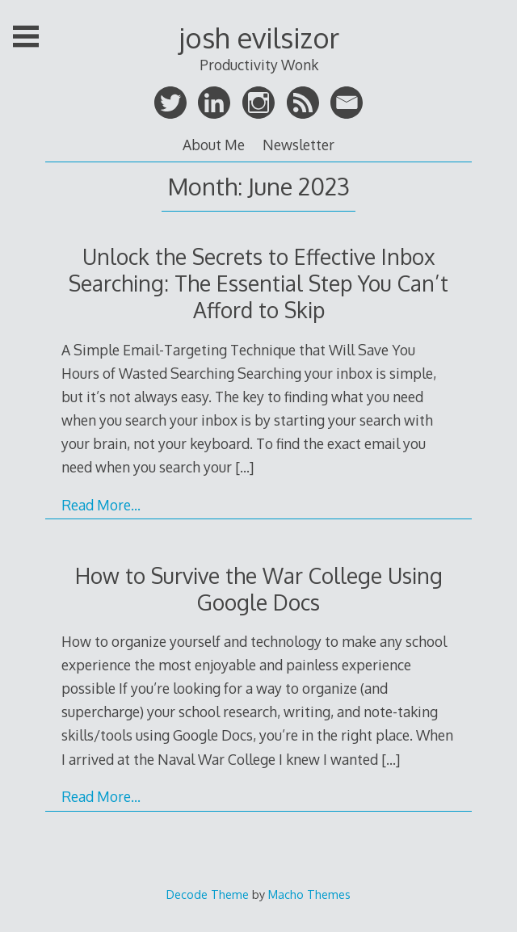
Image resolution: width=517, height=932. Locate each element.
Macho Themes (309, 894)
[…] (244, 467)
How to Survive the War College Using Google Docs (259, 588)
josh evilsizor (259, 37)
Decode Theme (207, 894)
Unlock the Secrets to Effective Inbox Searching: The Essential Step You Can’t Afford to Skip (258, 283)
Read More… (101, 505)
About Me (214, 144)
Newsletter (298, 144)
